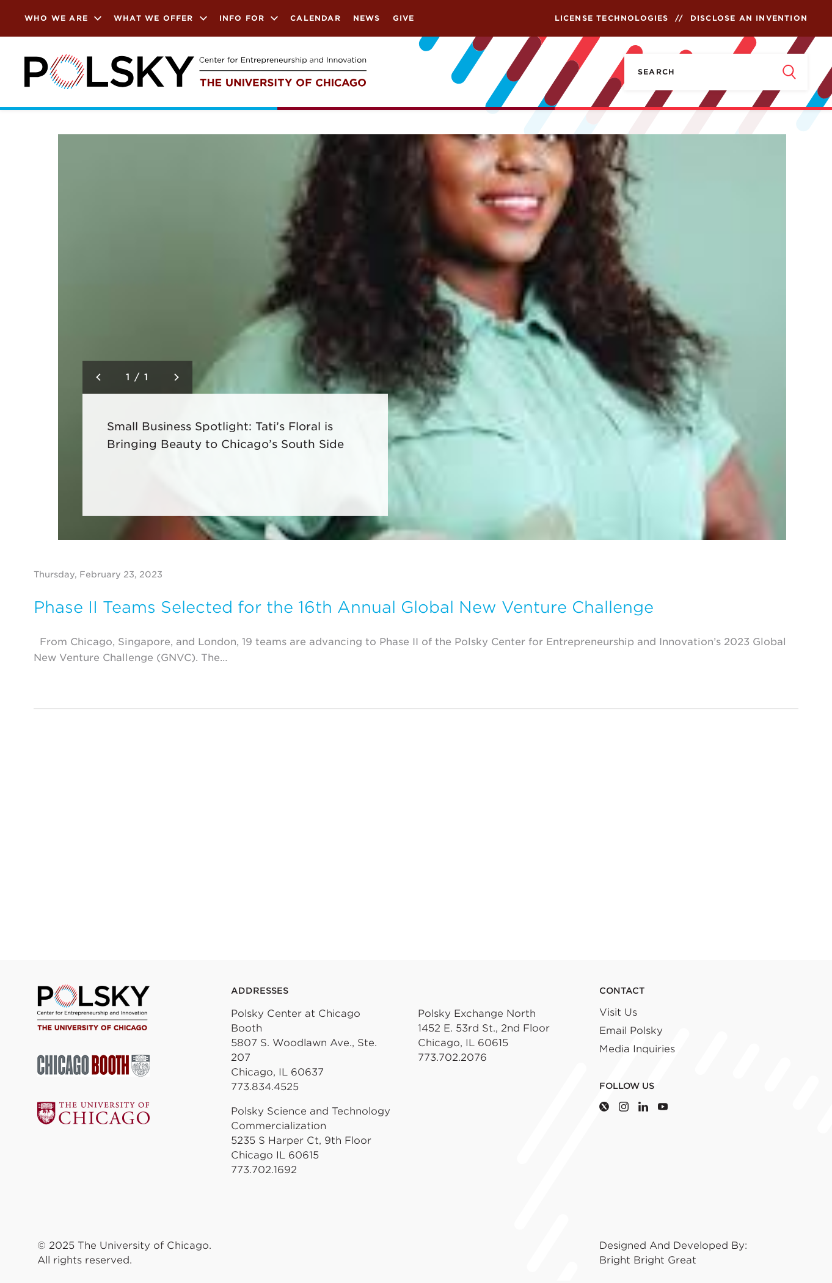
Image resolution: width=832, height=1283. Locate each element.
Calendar (315, 18)
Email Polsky (631, 1030)
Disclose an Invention (749, 18)
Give (404, 18)
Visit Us (618, 1012)
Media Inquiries (637, 1049)
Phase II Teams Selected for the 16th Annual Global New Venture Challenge (344, 607)
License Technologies (612, 18)
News (367, 18)
